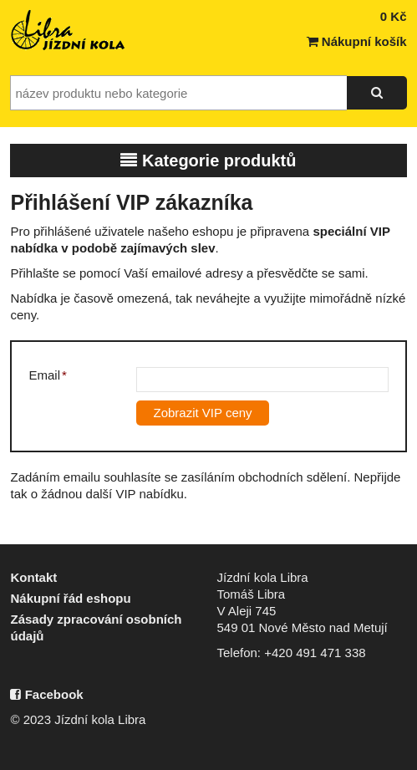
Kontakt (33, 577)
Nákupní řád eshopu (70, 598)
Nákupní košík (357, 41)
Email (47, 375)
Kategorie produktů (208, 160)
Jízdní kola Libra (68, 30)
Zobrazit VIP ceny (202, 412)
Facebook (46, 694)
